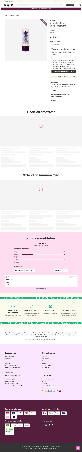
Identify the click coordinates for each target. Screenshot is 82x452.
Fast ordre (44, 363)
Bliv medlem (70, 5)
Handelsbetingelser (10, 379)
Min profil (44, 356)
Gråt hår (60, 77)
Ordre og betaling (9, 372)
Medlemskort (45, 368)
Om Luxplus (45, 381)
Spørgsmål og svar (10, 356)
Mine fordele (45, 359)
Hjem (6, 15)
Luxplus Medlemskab (47, 379)
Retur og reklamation (10, 365)
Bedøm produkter (47, 365)
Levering (7, 363)
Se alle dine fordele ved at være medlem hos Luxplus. (41, 339)
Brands (12, 15)
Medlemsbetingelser (10, 381)
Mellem (74, 77)
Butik (43, 388)
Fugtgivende (67, 77)
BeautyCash (8, 370)
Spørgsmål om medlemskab (12, 368)
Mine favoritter (46, 361)
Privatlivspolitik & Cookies (12, 383)
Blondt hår (53, 77)
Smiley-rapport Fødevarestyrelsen (14, 386)
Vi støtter (44, 383)
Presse (6, 361)
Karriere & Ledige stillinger (49, 386)
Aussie (18, 15)
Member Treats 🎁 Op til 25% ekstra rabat (41, 8)
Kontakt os (7, 359)
